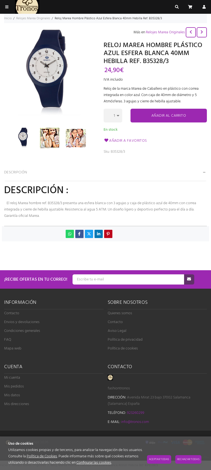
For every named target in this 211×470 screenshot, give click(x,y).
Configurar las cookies (93, 463)
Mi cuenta (12, 378)
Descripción (15, 172)
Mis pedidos (14, 386)
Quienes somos (120, 313)
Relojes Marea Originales (165, 32)
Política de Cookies (42, 456)
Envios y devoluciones (22, 322)
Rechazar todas (188, 459)
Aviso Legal (117, 331)
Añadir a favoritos (125, 141)
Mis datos (12, 395)
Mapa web (12, 348)
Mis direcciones (16, 404)
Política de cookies (123, 348)
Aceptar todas (159, 459)
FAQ (7, 340)
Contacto (11, 313)
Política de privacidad (125, 340)
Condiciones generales (22, 331)
